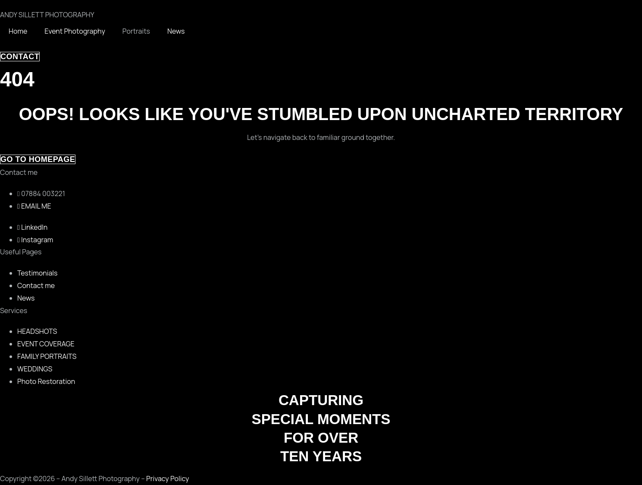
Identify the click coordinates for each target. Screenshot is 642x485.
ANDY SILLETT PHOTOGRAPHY (47, 14)
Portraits (136, 31)
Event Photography (74, 31)
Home (18, 31)
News (176, 31)
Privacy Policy (167, 478)
